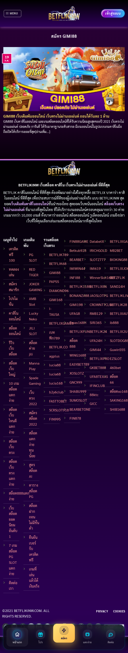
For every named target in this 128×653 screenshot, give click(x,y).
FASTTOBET (58, 401)
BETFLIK (10, 192)
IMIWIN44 (77, 268)
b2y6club (56, 392)
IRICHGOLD (98, 250)
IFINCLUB (97, 385)
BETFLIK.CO (58, 347)
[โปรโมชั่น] (41, 637)
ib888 (114, 322)
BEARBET (77, 259)
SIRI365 (96, 322)
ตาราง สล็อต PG (33, 491)
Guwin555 (117, 349)
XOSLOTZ (77, 373)
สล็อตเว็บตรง (13, 447)
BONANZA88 (79, 295)
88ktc (94, 394)
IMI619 (95, 268)
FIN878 (75, 418)
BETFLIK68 (57, 263)
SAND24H (117, 286)
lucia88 (55, 365)
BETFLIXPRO (99, 358)
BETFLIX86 (98, 286)
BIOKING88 (118, 259)
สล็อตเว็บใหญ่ (13, 369)
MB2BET (116, 250)
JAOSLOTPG (99, 295)
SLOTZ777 (98, 259)
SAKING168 (119, 400)
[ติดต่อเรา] (111, 637)
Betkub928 (78, 250)
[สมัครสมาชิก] (64, 633)
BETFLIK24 (98, 331)
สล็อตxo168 (119, 391)
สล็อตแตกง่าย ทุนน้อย (33, 444)
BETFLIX (98, 192)
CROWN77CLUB (102, 304)
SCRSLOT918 (59, 410)
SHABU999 (78, 391)
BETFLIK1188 (80, 286)
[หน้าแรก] (17, 637)
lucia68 (55, 374)
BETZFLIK (117, 277)
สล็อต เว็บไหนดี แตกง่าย (13, 420)
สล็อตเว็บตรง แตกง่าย (13, 472)
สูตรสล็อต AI (33, 470)
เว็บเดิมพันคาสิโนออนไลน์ (29, 203)
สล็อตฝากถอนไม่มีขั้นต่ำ (34, 517)
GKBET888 (98, 367)
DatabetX (97, 241)
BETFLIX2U (119, 331)
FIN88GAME (79, 241)
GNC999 (76, 382)
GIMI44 (95, 349)
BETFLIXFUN (80, 331)
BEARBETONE (80, 409)
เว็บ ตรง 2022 (33, 398)
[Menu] (12, 13)
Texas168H (78, 322)
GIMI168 (55, 299)
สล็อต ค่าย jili (33, 348)
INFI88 (75, 277)
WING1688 (78, 355)
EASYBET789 (79, 364)
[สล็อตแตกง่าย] (87, 637)
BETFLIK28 (118, 304)
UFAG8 (75, 313)
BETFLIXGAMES (61, 323)
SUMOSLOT (78, 400)
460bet (115, 367)
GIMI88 (54, 272)
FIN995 (55, 419)
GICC (93, 403)
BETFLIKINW (109, 198)
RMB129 (96, 313)
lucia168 (56, 383)
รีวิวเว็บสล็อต (13, 348)
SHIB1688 (117, 409)
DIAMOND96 (59, 290)
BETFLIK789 (58, 254)
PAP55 (54, 281)
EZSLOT (116, 358)
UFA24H (96, 340)
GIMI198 (76, 304)
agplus (54, 356)
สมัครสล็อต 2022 (33, 418)
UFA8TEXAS (99, 376)
